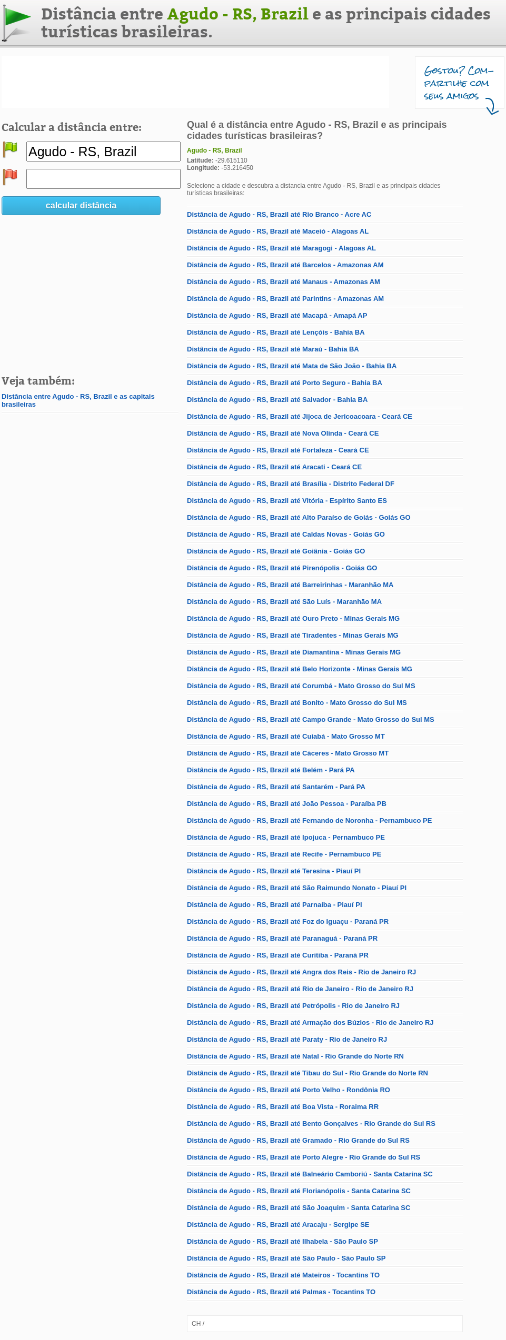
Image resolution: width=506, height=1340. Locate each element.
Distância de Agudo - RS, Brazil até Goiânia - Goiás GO (276, 551)
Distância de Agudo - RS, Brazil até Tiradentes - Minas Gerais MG (293, 635)
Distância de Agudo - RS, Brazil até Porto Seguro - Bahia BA (284, 383)
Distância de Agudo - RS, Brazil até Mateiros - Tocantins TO (283, 1275)
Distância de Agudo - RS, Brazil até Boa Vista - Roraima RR (283, 1107)
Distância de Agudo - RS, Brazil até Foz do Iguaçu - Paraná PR (288, 921)
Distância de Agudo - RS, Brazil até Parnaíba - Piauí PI (274, 905)
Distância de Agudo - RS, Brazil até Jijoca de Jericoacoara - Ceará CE (299, 416)
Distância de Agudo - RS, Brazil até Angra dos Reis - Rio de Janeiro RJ (301, 972)
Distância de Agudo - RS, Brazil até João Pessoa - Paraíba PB (286, 804)
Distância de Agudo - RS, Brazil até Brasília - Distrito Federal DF (290, 484)
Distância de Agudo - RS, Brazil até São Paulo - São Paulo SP (286, 1258)
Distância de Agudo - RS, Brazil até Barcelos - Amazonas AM (285, 265)
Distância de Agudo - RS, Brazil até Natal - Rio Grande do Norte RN (295, 1056)
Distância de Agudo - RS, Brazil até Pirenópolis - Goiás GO (282, 568)
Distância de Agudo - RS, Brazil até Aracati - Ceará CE (274, 467)
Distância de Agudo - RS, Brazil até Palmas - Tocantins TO (281, 1292)
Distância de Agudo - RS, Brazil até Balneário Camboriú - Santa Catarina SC (310, 1174)
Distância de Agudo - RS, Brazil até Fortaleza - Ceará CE (278, 450)
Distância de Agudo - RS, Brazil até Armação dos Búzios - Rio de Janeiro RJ (310, 1022)
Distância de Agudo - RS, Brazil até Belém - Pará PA (271, 770)
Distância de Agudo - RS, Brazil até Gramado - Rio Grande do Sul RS (298, 1140)
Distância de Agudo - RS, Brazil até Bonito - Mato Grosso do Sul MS (297, 703)
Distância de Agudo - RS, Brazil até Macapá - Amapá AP (277, 315)
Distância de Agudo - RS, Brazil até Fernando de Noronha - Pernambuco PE (309, 820)
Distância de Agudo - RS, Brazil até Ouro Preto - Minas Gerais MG (293, 618)
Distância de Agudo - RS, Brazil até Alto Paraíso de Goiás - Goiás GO (299, 517)
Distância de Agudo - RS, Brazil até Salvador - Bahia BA (277, 400)
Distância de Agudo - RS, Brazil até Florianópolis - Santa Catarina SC (299, 1191)
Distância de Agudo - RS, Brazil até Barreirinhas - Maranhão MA (290, 585)
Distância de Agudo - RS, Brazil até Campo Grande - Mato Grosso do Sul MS (310, 719)
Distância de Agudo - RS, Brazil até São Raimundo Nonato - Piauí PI (296, 888)
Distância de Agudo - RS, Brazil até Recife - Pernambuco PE (284, 854)
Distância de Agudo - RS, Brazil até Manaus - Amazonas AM (283, 282)
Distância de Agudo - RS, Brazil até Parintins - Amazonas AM (285, 299)
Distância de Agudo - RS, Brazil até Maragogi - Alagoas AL (281, 248)
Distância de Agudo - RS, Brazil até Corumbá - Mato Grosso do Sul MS (301, 686)
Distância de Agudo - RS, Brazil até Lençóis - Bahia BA (276, 332)
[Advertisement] (195, 82)
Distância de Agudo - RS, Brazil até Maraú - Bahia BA (273, 349)
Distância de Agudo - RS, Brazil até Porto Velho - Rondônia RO (288, 1090)
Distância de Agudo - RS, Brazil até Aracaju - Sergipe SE (278, 1224)
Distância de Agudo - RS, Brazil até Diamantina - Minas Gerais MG (294, 652)
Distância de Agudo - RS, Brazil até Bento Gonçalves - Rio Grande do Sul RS (311, 1123)
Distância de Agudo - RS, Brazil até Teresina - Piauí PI (274, 871)
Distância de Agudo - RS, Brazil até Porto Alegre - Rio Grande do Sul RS (303, 1157)
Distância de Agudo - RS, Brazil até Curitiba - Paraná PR (278, 955)
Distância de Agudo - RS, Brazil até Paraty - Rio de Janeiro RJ (287, 1039)
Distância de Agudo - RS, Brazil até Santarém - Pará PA (276, 787)
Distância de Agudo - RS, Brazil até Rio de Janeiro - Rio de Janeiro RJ (300, 989)
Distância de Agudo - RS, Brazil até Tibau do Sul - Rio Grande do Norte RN (307, 1073)
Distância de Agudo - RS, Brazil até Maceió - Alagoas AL (278, 231)
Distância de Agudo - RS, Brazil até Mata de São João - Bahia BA (291, 366)
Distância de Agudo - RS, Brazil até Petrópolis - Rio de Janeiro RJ (293, 1006)
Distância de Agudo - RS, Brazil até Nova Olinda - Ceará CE (283, 433)
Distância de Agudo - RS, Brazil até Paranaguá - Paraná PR (282, 938)
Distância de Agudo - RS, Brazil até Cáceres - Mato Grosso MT (288, 753)
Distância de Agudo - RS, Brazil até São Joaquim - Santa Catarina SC (298, 1208)
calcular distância (81, 205)
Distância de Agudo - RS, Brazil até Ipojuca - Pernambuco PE (286, 837)
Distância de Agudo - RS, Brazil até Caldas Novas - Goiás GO (286, 534)
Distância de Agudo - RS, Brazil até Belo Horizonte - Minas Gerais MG (299, 669)
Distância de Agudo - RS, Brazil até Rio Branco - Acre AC (279, 214)
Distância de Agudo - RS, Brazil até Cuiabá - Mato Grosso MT (286, 736)
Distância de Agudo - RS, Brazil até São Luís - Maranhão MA (284, 602)
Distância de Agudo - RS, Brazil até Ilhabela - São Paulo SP (282, 1241)
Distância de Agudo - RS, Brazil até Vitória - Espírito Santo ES (287, 501)
